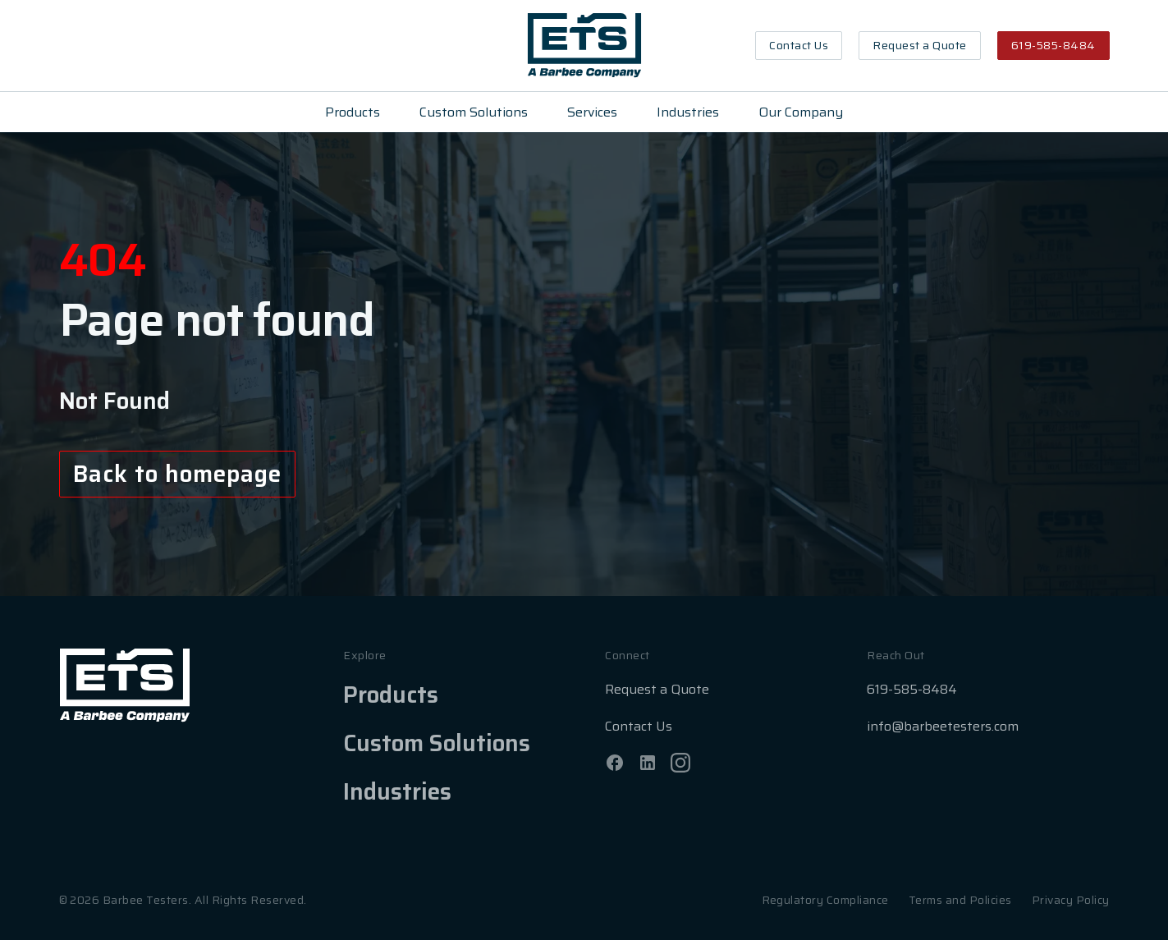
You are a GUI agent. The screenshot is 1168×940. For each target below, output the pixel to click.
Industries (688, 112)
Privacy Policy (1071, 900)
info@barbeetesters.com (943, 726)
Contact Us (798, 45)
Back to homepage (177, 474)
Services (592, 112)
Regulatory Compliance (825, 900)
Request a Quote (919, 45)
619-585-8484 (1053, 45)
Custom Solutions (473, 112)
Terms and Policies (960, 900)
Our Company (800, 112)
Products (352, 112)
